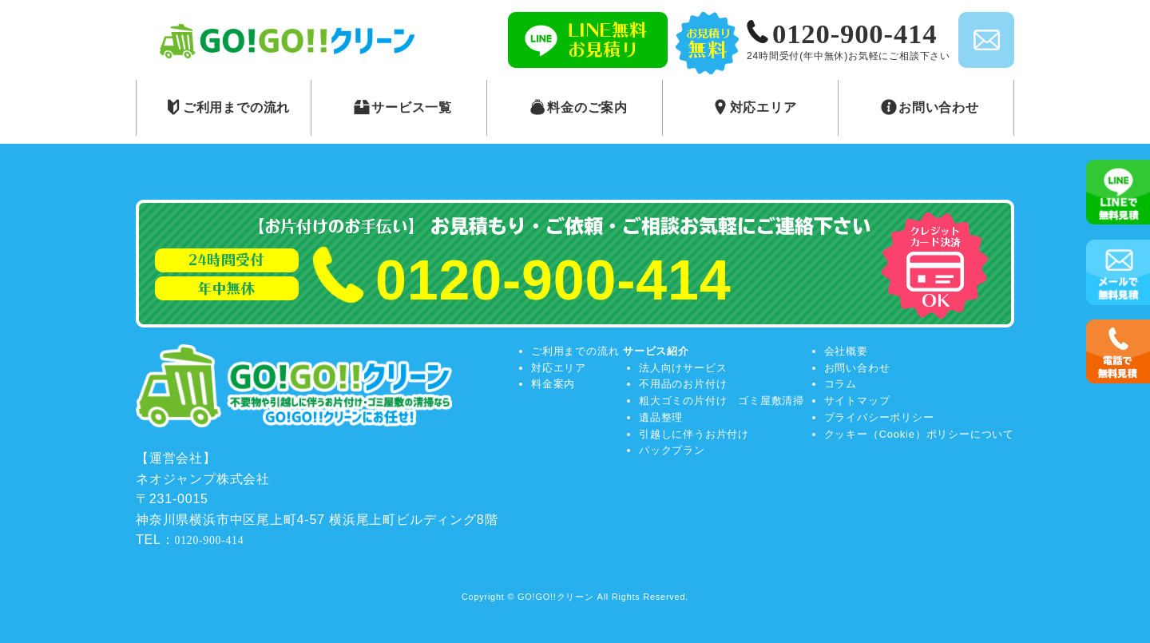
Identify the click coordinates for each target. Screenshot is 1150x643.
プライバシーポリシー (879, 417)
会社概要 (846, 351)
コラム (840, 384)
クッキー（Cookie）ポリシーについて (919, 434)
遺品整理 (661, 417)
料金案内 (553, 384)
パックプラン (672, 450)
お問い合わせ (857, 368)
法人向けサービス (683, 368)
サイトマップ (857, 401)
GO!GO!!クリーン (556, 596)
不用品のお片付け (683, 384)
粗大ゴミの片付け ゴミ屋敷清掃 (721, 401)
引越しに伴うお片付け (694, 434)
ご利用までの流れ (575, 351)
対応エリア (558, 368)
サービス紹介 (656, 351)
